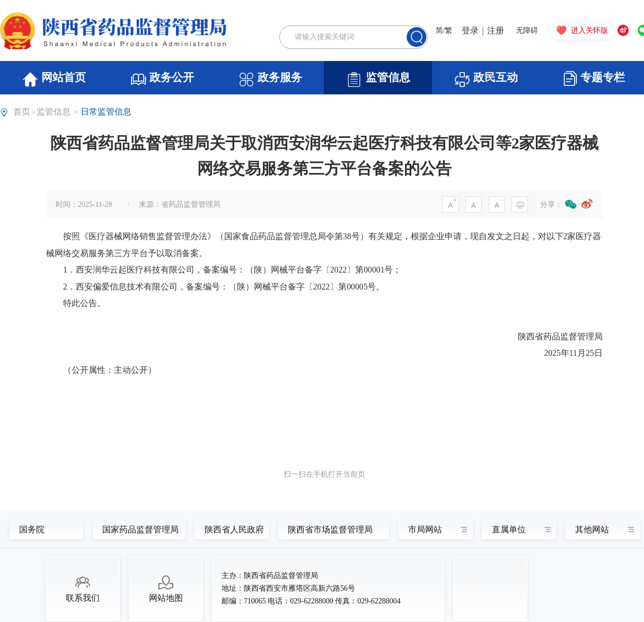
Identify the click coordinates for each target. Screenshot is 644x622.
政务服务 (270, 79)
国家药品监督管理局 (134, 529)
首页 (21, 111)
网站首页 (54, 79)
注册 (495, 30)
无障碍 (527, 30)
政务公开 (162, 79)
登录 (470, 30)
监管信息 (378, 79)
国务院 (32, 529)
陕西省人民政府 (229, 529)
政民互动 (486, 79)
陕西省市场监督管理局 (327, 529)
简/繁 (444, 30)
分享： (551, 204)
